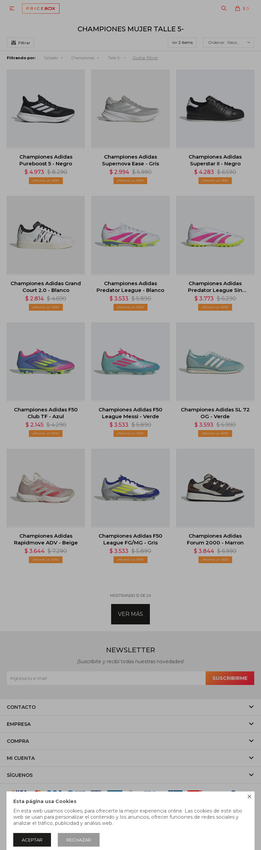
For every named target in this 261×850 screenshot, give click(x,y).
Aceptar (32, 840)
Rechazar (78, 840)
